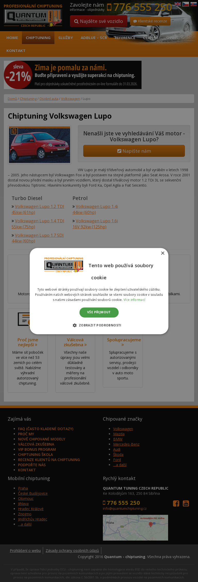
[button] (99, 325)
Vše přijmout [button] (99, 312)
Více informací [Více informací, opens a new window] (134, 300)
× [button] (162, 253)
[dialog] (99, 291)
